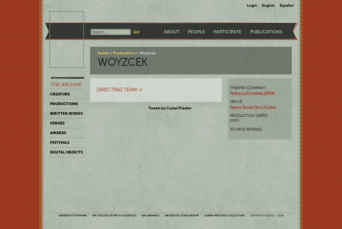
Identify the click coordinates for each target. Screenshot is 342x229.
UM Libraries (150, 215)
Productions (64, 104)
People (196, 31)
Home (103, 53)
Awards (58, 133)
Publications (266, 31)
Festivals (59, 142)
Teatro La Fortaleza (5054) (252, 93)
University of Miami (73, 215)
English (268, 5)
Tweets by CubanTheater (170, 108)
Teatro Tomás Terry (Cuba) (253, 107)
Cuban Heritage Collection (224, 215)
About (171, 31)
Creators (60, 94)
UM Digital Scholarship (182, 215)
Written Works (66, 113)
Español (287, 5)
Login (252, 5)
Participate (227, 31)
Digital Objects (66, 152)
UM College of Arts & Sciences (114, 215)
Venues (57, 123)
